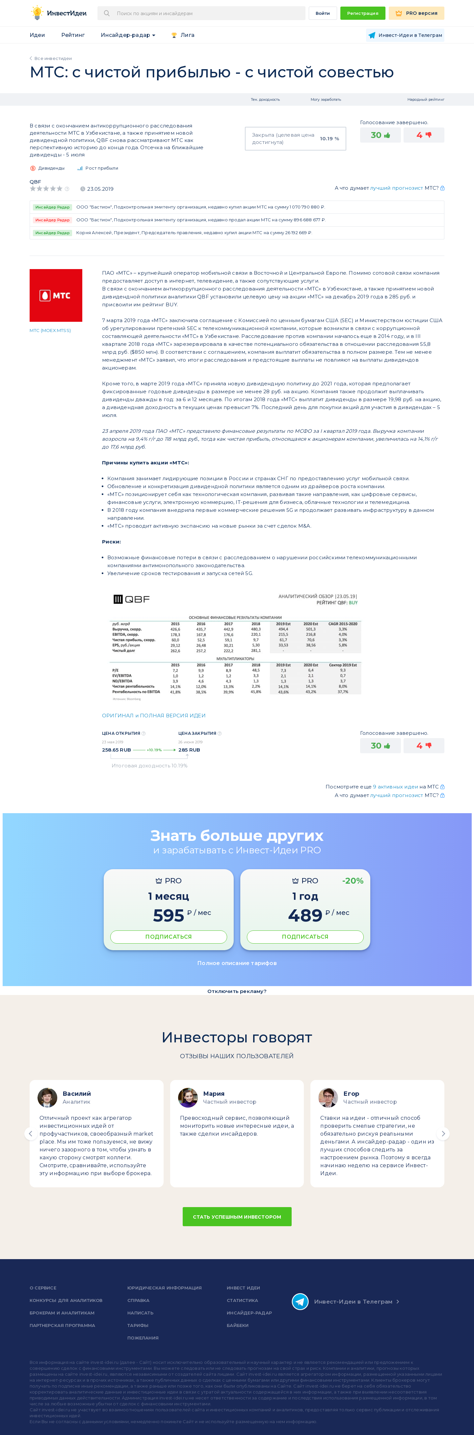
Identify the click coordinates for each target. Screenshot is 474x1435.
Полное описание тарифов (237, 963)
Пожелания (143, 1337)
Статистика (242, 1300)
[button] (31, 1133)
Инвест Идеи (243, 1287)
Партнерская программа (62, 1325)
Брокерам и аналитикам (62, 1312)
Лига (188, 35)
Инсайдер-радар (125, 35)
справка (138, 1300)
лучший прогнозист (396, 188)
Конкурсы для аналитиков (66, 1300)
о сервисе (43, 1287)
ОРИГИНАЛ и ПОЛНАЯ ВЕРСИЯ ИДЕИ (154, 715)
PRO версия (421, 13)
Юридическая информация (164, 1287)
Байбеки (238, 1325)
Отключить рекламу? (237, 991)
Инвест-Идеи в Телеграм (342, 1301)
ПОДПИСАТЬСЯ (168, 937)
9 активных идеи (396, 787)
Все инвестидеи (53, 58)
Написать (140, 1312)
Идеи (37, 35)
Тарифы (137, 1325)
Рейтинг (73, 35)
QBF (35, 182)
